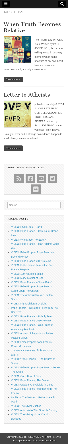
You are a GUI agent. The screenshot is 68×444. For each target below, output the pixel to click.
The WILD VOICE (32, 437)
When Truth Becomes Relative (32, 27)
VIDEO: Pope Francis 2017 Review (31, 261)
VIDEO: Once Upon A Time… (27, 376)
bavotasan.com (49, 440)
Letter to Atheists (27, 95)
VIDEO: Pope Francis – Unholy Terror (32, 316)
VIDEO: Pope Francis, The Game (30, 380)
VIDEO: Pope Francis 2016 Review (31, 320)
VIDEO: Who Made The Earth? (28, 239)
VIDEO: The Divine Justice (26, 405)
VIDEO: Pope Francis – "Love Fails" (31, 282)
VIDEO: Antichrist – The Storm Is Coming (34, 410)
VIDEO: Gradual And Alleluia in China (32, 384)
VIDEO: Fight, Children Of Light (28, 303)
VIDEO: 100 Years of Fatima (27, 273)
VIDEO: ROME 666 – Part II (27, 226)
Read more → (13, 79)
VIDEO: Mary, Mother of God (27, 278)
